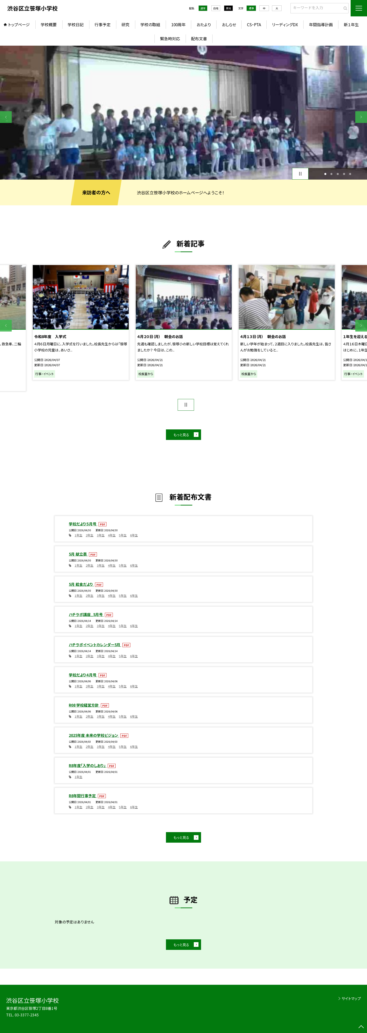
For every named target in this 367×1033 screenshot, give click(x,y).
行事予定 (102, 24)
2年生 (89, 535)
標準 (251, 8)
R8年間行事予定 (83, 795)
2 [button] (331, 174)
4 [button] (344, 174)
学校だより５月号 (83, 524)
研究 (125, 24)
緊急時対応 (170, 38)
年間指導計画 (321, 24)
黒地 (228, 8)
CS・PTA (254, 24)
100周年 (178, 24)
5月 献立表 (78, 554)
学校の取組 (150, 24)
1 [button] (325, 174)
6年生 (134, 535)
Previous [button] (6, 117)
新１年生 (351, 24)
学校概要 (49, 24)
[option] (183, 113)
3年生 (101, 535)
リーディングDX (285, 24)
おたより (204, 24)
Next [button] (361, 117)
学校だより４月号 (83, 675)
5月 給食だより (81, 584)
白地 (215, 8)
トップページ (19, 24)
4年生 (112, 535)
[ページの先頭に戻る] (361, 1027)
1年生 (78, 535)
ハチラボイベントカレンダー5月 (95, 644)
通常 (203, 8)
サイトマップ (351, 998)
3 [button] (338, 174)
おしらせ (229, 24)
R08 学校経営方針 (84, 705)
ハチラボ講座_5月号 (86, 614)
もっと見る (181, 434)
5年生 (123, 535)
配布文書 (199, 38)
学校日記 (76, 24)
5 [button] (350, 174)
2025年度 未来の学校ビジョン (94, 735)
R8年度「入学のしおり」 (87, 765)
